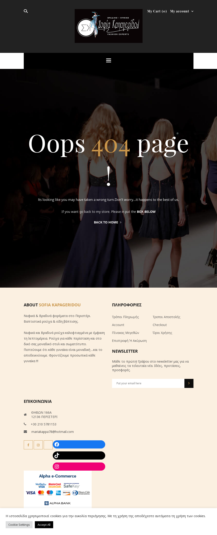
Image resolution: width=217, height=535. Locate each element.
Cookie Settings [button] (19, 525)
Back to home (107, 222)
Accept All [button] (44, 525)
